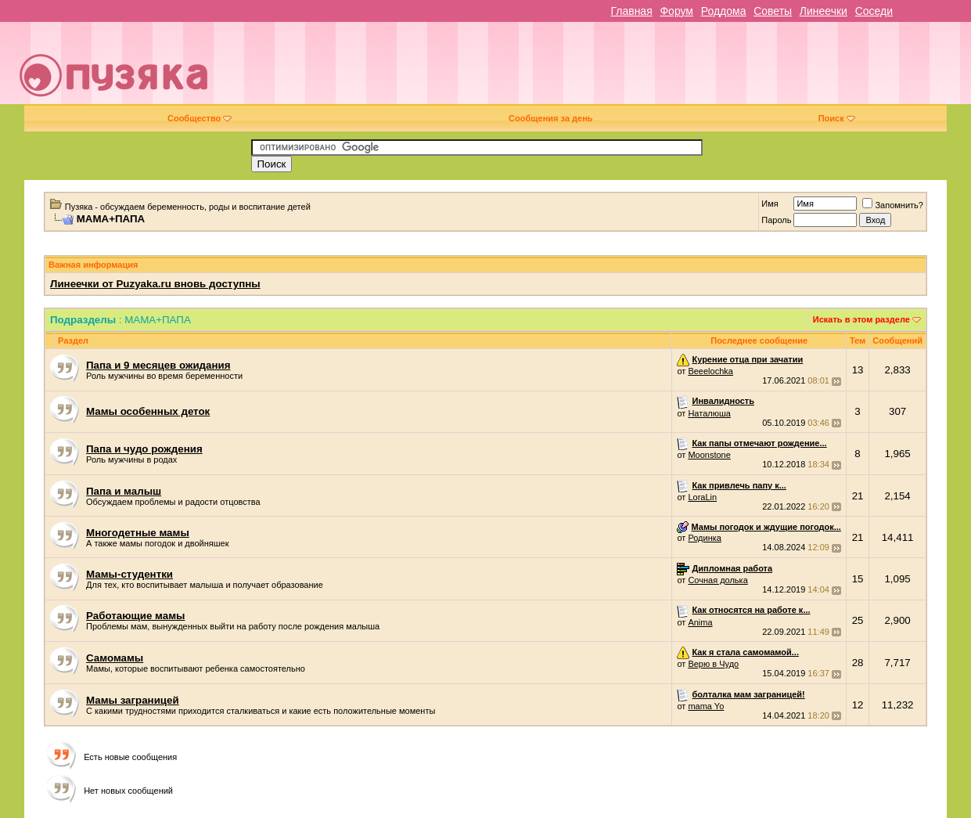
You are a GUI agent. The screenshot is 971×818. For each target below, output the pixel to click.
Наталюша (709, 413)
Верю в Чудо (713, 663)
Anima (700, 622)
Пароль (776, 220)
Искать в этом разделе (861, 319)
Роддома (723, 11)
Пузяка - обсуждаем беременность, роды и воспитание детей (188, 206)
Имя (769, 203)
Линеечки (823, 11)
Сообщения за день (550, 118)
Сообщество (199, 118)
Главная (631, 11)
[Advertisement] (596, 69)
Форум (676, 11)
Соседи (874, 11)
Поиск (836, 118)
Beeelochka (710, 371)
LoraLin (702, 497)
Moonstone (709, 454)
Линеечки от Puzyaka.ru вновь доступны (155, 284)
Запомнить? (892, 205)
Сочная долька (717, 580)
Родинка (704, 537)
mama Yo (706, 706)
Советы (772, 11)
